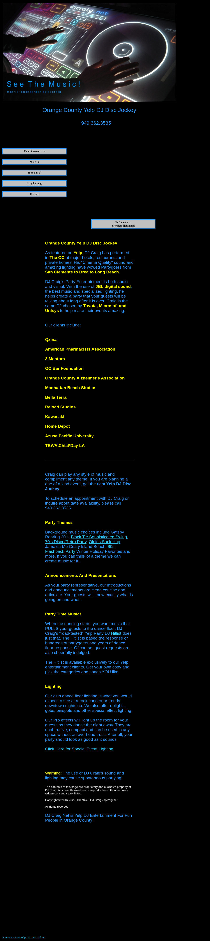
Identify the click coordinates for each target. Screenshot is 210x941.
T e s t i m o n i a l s (34, 151)
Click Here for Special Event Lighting (79, 749)
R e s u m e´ (34, 172)
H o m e (34, 194)
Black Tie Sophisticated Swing (99, 537)
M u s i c (34, 161)
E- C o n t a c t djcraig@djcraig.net (123, 224)
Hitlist (116, 633)
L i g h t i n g (34, 183)
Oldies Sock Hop (104, 541)
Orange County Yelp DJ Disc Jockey (23, 937)
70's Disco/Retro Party (65, 541)
